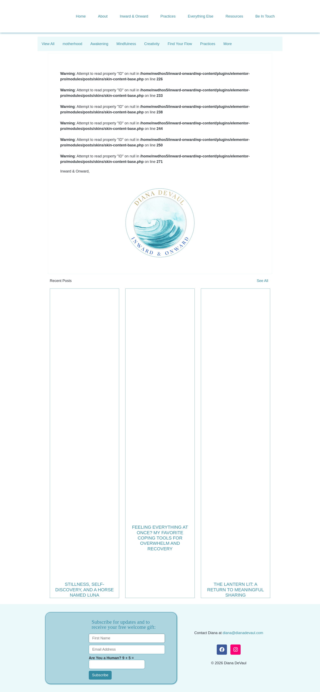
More (227, 44)
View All (48, 44)
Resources (234, 16)
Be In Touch (265, 16)
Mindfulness (126, 44)
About (103, 16)
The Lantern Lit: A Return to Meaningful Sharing (235, 590)
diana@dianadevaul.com (243, 633)
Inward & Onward (134, 16)
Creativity (152, 44)
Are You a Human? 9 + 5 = (117, 662)
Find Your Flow (180, 44)
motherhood (72, 44)
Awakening (99, 44)
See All (262, 281)
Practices (168, 16)
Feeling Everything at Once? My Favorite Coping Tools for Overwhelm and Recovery (160, 538)
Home (81, 16)
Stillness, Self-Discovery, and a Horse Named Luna (84, 590)
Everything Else (200, 16)
